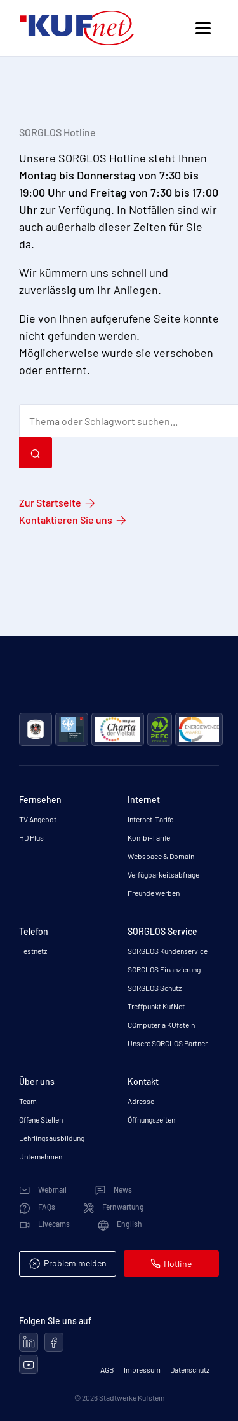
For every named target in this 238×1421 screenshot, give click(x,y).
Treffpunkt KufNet (156, 1006)
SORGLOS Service (162, 931)
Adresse (141, 1100)
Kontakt (143, 1081)
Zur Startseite (50, 502)
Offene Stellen (41, 1119)
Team (28, 1100)
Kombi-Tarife (149, 837)
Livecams (44, 1223)
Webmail (43, 1189)
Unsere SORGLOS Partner (168, 1043)
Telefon (33, 931)
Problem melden (68, 1263)
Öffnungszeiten (151, 1119)
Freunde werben (154, 892)
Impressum (142, 1369)
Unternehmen (40, 1156)
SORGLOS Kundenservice (168, 950)
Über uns (37, 1081)
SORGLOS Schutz (155, 987)
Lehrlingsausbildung (51, 1137)
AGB (107, 1369)
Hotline (171, 1264)
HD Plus (31, 837)
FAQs (37, 1206)
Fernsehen (40, 799)
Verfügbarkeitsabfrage (163, 874)
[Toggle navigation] (203, 28)
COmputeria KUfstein (161, 1024)
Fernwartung (113, 1206)
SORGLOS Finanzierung (164, 969)
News (113, 1189)
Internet (144, 799)
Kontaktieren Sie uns (65, 520)
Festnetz (33, 950)
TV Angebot (37, 819)
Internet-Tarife (150, 819)
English (120, 1223)
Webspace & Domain (161, 855)
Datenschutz (189, 1369)
